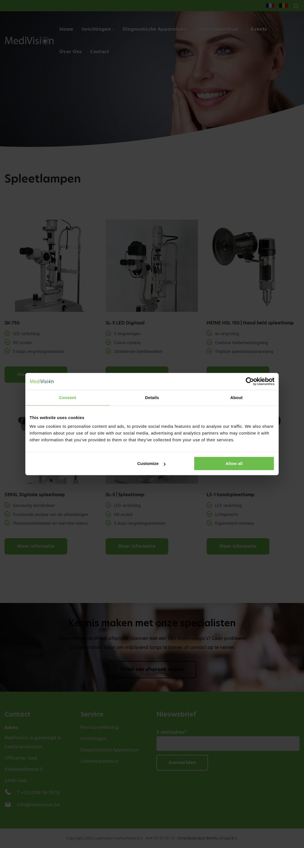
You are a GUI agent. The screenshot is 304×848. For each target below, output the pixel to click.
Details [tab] (152, 397)
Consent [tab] (67, 397)
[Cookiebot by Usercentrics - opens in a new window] (249, 381)
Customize (151, 463)
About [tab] (236, 397)
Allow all (234, 463)
